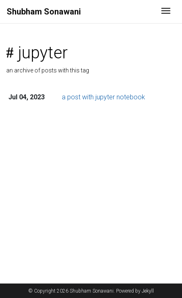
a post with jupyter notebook (103, 97)
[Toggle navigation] (165, 11)
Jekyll (148, 291)
